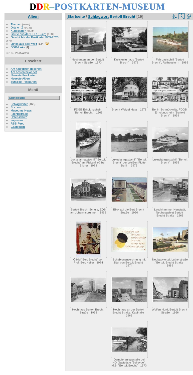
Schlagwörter (19, 104)
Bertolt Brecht (122, 16)
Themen (16, 24)
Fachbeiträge (19, 113)
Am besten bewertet (24, 72)
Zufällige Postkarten (24, 81)
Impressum (18, 120)
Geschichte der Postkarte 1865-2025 (35, 37)
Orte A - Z (17, 27)
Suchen (16, 107)
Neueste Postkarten (23, 75)
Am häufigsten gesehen (26, 68)
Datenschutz (19, 116)
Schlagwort (98, 16)
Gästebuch (18, 126)
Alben (33, 16)
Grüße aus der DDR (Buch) (28, 34)
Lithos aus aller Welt (24, 43)
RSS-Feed (17, 123)
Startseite (76, 16)
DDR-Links (18, 47)
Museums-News (21, 110)
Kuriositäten (19, 30)
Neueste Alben (20, 78)
